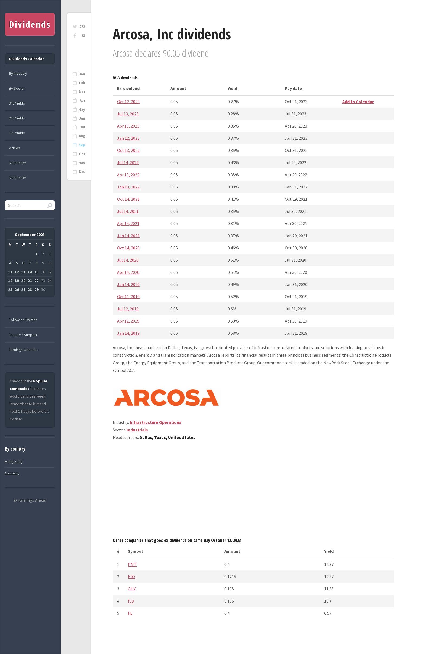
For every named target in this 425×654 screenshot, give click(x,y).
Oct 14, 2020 (128, 247)
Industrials (137, 429)
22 (36, 280)
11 (10, 271)
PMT (132, 564)
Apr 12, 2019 (128, 321)
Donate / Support (23, 334)
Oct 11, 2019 (128, 296)
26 (17, 289)
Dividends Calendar (26, 58)
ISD (131, 601)
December (17, 177)
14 (30, 271)
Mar (82, 91)
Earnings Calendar (23, 349)
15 (36, 271)
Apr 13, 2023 (128, 126)
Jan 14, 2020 (128, 284)
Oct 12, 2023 (128, 101)
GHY (132, 588)
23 (83, 35)
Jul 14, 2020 (128, 260)
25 (10, 289)
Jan (82, 74)
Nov (82, 163)
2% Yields (17, 118)
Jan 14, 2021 (128, 235)
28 (30, 289)
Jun (82, 118)
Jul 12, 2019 (128, 308)
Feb (82, 82)
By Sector (17, 88)
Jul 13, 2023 (128, 113)
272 (82, 26)
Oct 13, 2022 (128, 150)
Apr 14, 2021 (128, 223)
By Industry (18, 73)
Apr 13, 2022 (128, 174)
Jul (82, 127)
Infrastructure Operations (155, 422)
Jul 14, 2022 (128, 162)
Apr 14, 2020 (128, 272)
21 (30, 280)
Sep (82, 145)
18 (10, 280)
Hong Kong (14, 461)
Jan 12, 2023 (128, 138)
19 (17, 280)
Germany (12, 473)
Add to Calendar (358, 101)
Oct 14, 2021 (128, 199)
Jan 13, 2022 (128, 187)
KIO (131, 576)
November (17, 162)
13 (23, 271)
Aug (82, 136)
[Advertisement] (253, 491)
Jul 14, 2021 (128, 211)
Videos (14, 147)
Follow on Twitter (23, 319)
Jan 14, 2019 (128, 333)
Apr (82, 100)
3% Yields (17, 103)
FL (130, 613)
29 (36, 289)
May (81, 109)
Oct (82, 154)
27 (23, 289)
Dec (82, 171)
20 (23, 280)
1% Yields (17, 133)
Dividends (30, 24)
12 (17, 271)
